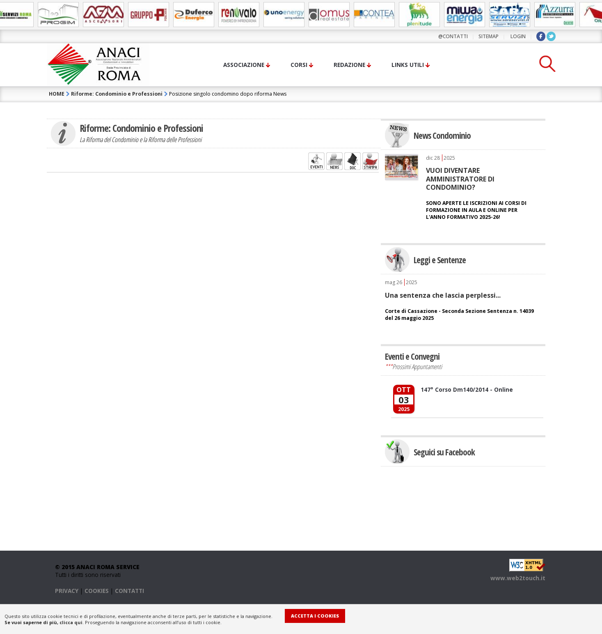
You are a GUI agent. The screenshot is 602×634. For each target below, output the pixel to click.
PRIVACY (66, 591)
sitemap (488, 36)
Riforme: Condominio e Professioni (117, 93)
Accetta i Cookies (315, 616)
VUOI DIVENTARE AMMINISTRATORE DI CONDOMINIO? (460, 179)
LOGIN (518, 36)
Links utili (407, 65)
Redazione (349, 65)
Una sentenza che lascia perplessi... (443, 295)
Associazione (243, 65)
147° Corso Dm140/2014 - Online (467, 389)
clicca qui (71, 622)
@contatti (453, 36)
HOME (56, 93)
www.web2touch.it (517, 578)
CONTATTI (129, 591)
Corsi (299, 65)
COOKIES (97, 591)
